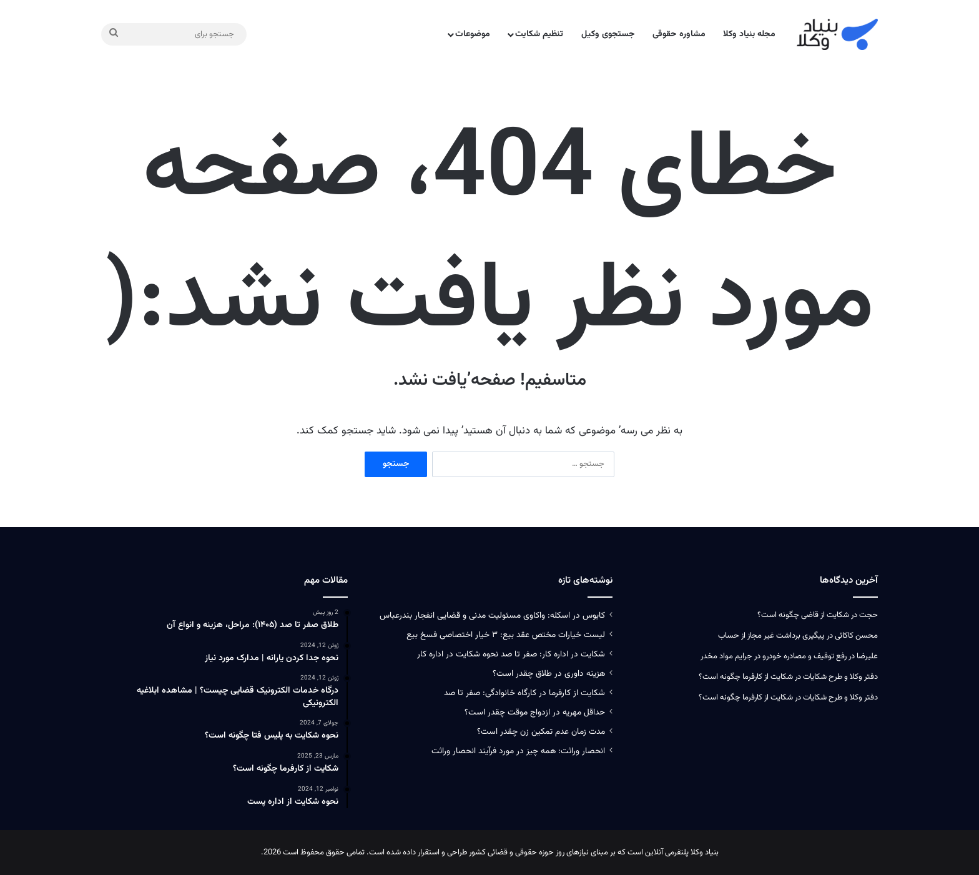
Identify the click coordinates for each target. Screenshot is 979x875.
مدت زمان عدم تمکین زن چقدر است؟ (541, 731)
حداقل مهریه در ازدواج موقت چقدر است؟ (535, 712)
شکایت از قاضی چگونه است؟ (803, 615)
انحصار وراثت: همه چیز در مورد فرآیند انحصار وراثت (518, 751)
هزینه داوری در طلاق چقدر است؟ (549, 673)
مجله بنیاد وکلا (749, 34)
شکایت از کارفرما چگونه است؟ (746, 677)
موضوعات (472, 34)
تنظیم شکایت (539, 34)
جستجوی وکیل (608, 34)
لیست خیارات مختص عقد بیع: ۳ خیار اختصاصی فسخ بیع (505, 634)
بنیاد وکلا (705, 852)
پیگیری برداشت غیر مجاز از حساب (771, 636)
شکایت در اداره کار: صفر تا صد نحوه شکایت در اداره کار (511, 654)
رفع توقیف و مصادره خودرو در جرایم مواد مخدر (774, 656)
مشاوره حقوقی (679, 34)
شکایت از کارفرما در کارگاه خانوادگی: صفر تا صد (524, 693)
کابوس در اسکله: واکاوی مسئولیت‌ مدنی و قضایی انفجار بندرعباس (492, 615)
